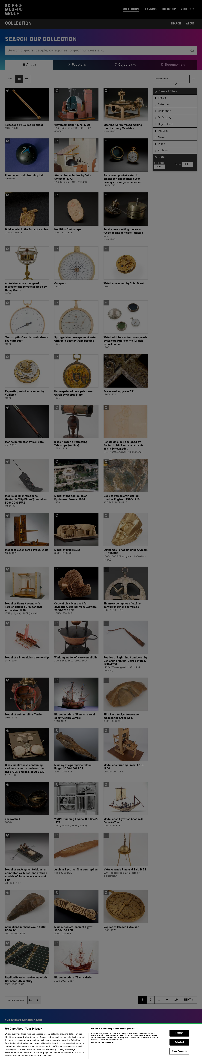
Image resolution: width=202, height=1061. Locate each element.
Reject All (179, 1048)
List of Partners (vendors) (103, 1048)
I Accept (179, 1039)
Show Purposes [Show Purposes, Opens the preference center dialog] (179, 1057)
